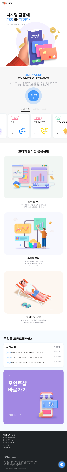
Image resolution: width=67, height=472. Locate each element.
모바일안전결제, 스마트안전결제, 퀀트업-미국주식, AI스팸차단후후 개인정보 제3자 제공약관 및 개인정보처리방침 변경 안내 (25, 357)
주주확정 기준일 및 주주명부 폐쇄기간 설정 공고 (24, 352)
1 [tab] (10, 376)
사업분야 (33, 95)
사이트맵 (6, 445)
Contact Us (6, 448)
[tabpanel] (33, 397)
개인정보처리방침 (9, 435)
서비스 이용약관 (8, 442)
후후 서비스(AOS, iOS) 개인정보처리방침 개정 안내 (25, 362)
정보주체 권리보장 (9, 437)
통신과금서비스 (8, 440)
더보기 (57, 347)
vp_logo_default (7, 3)
